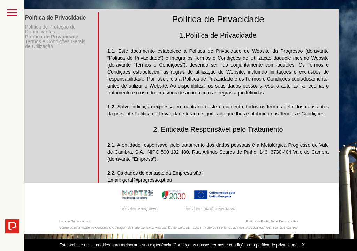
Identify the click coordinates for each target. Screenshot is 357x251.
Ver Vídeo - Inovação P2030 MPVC (210, 209)
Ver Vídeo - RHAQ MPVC (139, 209)
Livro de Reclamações (74, 221)
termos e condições (230, 245)
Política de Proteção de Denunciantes (50, 29)
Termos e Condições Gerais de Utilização (55, 44)
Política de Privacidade (51, 36)
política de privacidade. (277, 245)
